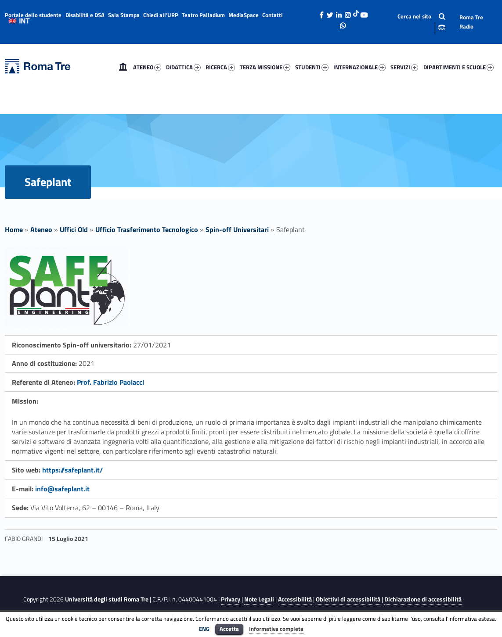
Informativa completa (276, 628)
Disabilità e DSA (85, 15)
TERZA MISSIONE (265, 67)
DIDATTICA (183, 67)
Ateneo (41, 229)
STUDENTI (312, 67)
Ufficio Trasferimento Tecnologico (146, 229)
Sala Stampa (124, 15)
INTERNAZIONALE (359, 67)
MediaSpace (243, 15)
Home (123, 67)
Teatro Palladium (203, 15)
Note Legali (259, 599)
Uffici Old (74, 229)
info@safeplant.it (62, 488)
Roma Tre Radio (471, 22)
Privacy (230, 599)
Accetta (229, 628)
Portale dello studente (33, 15)
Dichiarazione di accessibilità (423, 599)
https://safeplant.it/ (72, 470)
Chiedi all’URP (160, 15)
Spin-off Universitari (237, 229)
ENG (204, 628)
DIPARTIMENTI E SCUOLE (458, 67)
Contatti (272, 15)
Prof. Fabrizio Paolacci (110, 382)
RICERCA (220, 67)
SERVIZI (404, 67)
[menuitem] (123, 67)
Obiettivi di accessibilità (348, 599)
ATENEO (147, 67)
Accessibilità (295, 599)
